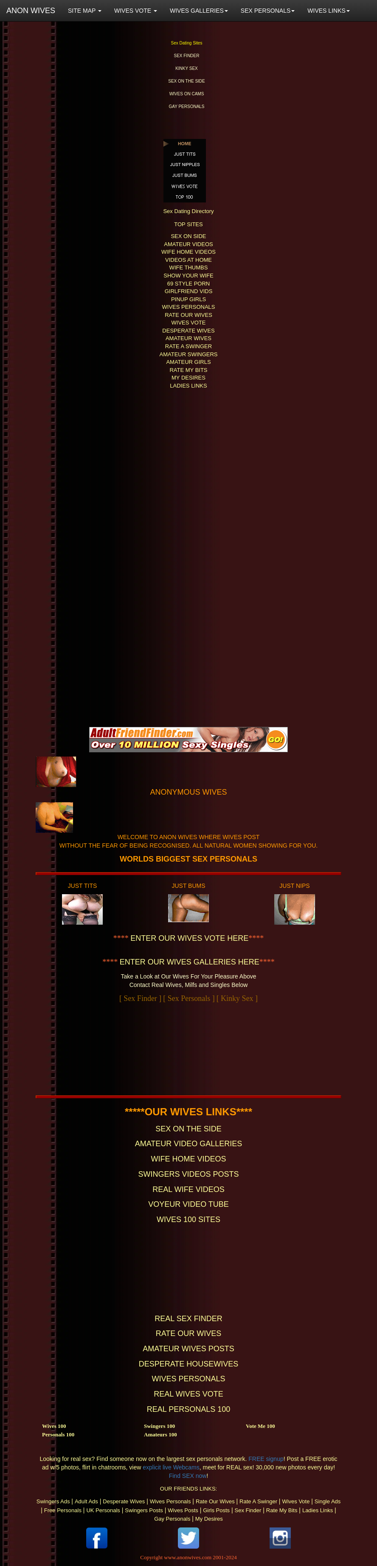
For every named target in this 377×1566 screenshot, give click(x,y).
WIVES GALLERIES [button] (199, 10)
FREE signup (265, 1458)
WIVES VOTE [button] (135, 10)
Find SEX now (188, 1475)
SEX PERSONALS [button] (268, 10)
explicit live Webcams (171, 1467)
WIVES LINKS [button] (328, 10)
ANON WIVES (30, 10)
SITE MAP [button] (84, 10)
